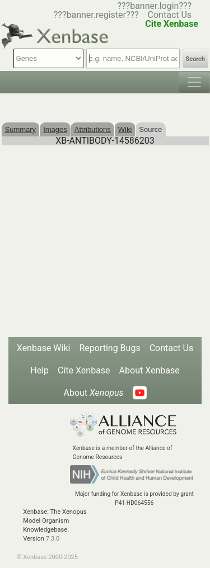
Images (55, 129)
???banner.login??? (154, 6)
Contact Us (170, 15)
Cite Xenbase (84, 370)
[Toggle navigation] (194, 82)
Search (195, 59)
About (93, 392)
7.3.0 (53, 538)
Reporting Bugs (109, 348)
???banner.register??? (96, 15)
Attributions (92, 129)
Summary (20, 129)
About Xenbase (149, 370)
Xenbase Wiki (44, 348)
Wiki (125, 129)
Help (39, 370)
